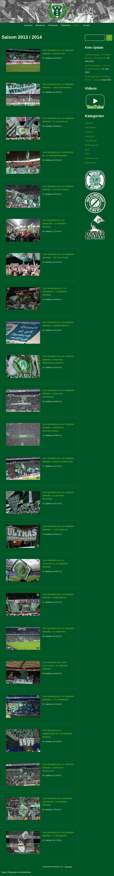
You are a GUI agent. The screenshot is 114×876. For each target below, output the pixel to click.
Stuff (87, 150)
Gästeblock (66, 25)
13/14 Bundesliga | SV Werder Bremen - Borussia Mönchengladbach (58, 360)
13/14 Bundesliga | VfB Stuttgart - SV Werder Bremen (55, 666)
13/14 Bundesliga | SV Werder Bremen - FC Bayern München (58, 496)
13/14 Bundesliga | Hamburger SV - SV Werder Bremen (57, 734)
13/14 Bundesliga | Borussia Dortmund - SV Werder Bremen (57, 802)
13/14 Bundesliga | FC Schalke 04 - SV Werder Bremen (55, 564)
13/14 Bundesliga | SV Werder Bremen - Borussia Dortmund (58, 394)
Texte (87, 154)
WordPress (26, 873)
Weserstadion (91, 163)
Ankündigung (90, 128)
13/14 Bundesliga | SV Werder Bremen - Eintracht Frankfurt (58, 768)
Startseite (28, 25)
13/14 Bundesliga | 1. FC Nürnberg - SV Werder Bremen (54, 291)
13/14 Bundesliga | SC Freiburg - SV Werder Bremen (54, 224)
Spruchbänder (91, 141)
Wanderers (40, 25)
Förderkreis (53, 25)
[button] (79, 25)
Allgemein (89, 123)
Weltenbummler (91, 159)
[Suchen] (109, 38)
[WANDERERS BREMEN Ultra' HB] (57, 11)
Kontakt (86, 25)
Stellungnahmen (92, 145)
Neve (4, 873)
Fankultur (89, 132)
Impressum (68, 867)
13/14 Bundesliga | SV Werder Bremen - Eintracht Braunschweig (58, 428)
